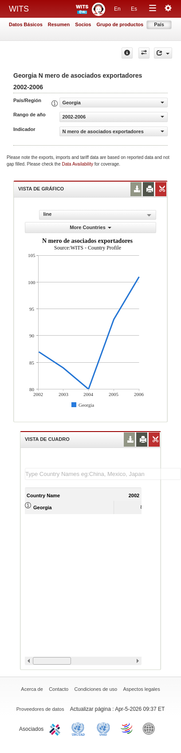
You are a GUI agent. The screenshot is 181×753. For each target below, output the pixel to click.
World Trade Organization (127, 728)
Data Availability (78, 164)
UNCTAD (80, 728)
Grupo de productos (119, 24)
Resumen (59, 24)
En (117, 9)
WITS (19, 8)
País (159, 24)
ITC (56, 728)
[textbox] (103, 474)
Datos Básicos (26, 24)
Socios (83, 24)
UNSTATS (103, 728)
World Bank (151, 728)
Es (134, 9)
